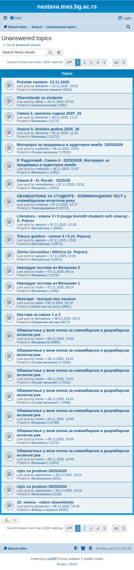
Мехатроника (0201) (46, 478)
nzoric (39, 271)
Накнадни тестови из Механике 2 (48, 267)
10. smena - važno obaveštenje (45, 502)
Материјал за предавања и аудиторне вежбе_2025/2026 (70, 144)
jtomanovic (43, 318)
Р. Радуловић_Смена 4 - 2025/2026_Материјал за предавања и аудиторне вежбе (63, 162)
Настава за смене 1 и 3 (39, 314)
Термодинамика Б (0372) (50, 208)
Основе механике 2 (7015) (51, 152)
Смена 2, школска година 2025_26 (49, 113)
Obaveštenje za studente (40, 97)
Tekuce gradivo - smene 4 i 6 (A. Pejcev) (54, 236)
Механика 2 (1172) (45, 121)
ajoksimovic (43, 475)
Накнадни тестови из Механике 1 (48, 283)
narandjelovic (44, 184)
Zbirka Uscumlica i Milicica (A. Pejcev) (52, 252)
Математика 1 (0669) (47, 228)
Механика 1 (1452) (45, 172)
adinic (39, 101)
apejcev (40, 224)
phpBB (51, 559)
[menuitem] (16, 18)
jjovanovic (42, 506)
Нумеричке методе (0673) (50, 322)
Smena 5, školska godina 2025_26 (48, 129)
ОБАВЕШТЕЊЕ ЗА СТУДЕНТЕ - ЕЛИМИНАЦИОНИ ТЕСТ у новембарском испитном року (71, 198)
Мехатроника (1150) (46, 494)
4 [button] (98, 62)
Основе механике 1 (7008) (51, 402)
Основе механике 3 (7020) (51, 362)
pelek (39, 303)
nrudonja (41, 204)
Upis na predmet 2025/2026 (42, 471)
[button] (69, 62)
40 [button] (116, 62)
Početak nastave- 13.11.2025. (43, 82)
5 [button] (104, 62)
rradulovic (42, 148)
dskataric (41, 86)
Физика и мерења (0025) (49, 509)
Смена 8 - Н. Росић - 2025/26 (43, 180)
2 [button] (84, 62)
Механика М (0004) (45, 342)
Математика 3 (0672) (47, 244)
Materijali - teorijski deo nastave (46, 299)
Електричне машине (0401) (51, 89)
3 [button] (91, 62)
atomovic (41, 117)
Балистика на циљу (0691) (51, 306)
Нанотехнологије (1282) (49, 105)
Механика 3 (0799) (45, 422)
